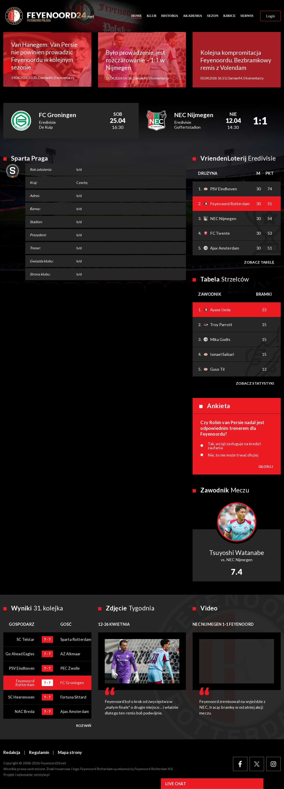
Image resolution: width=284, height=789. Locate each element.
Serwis (247, 16)
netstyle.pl (41, 775)
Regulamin (39, 753)
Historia (169, 16)
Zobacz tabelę (259, 262)
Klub (151, 16)
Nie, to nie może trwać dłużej (233, 455)
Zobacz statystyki (255, 384)
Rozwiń (83, 726)
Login (270, 16)
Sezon (213, 16)
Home (136, 16)
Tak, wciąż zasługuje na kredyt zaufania (234, 446)
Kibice (229, 16)
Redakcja (11, 753)
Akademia (192, 16)
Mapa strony (70, 753)
